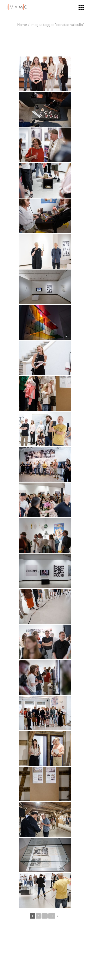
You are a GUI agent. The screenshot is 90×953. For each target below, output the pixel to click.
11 (51, 916)
